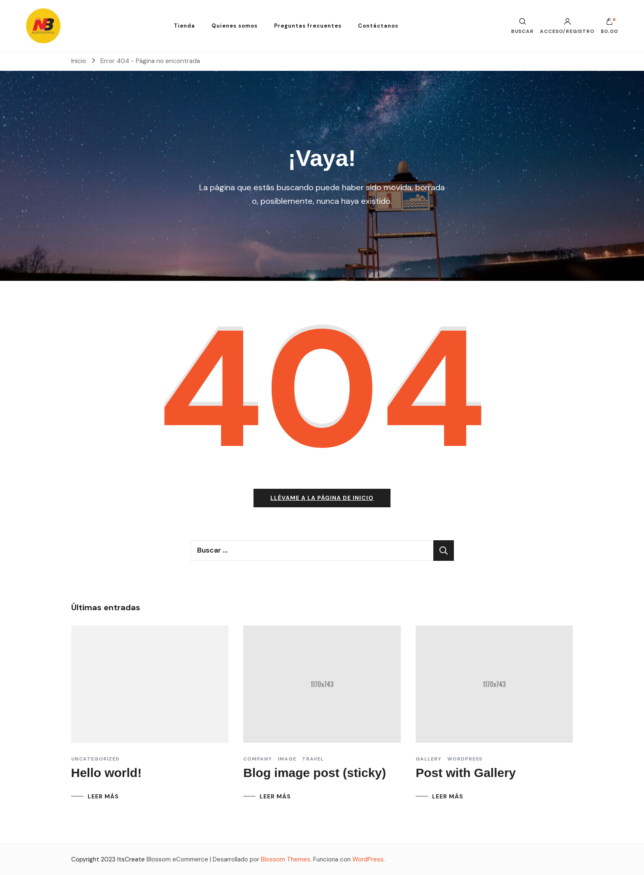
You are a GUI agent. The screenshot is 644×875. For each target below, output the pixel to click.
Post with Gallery (466, 772)
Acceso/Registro (567, 26)
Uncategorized (95, 759)
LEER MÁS (103, 796)
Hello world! (106, 772)
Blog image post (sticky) (314, 772)
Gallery (429, 759)
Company (257, 759)
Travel (313, 759)
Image (287, 759)
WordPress (368, 859)
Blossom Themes (285, 859)
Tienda (184, 25)
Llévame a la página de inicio (322, 498)
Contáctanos (378, 25)
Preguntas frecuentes (308, 25)
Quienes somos (235, 25)
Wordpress (464, 759)
